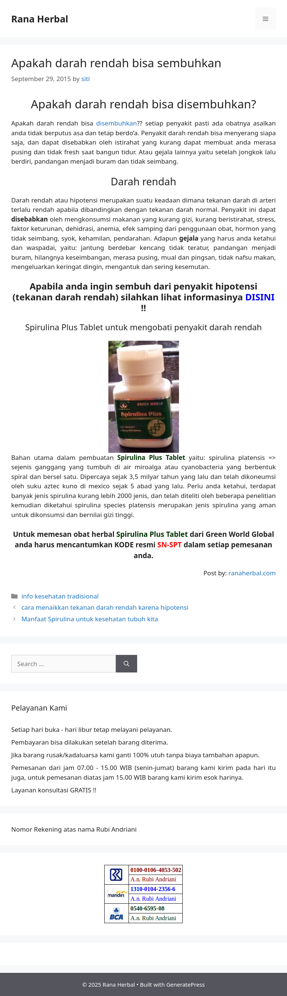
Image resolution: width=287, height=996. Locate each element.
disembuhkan (116, 123)
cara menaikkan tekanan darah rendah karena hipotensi (104, 607)
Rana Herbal (39, 18)
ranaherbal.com (252, 573)
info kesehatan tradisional (60, 596)
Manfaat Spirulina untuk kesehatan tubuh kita (89, 619)
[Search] (126, 664)
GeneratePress (185, 984)
